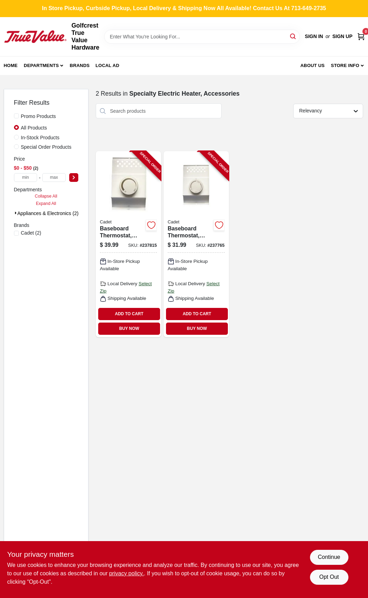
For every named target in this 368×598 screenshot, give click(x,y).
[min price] (25, 177)
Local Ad (107, 65)
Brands (80, 65)
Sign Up (342, 36)
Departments (41, 65)
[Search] (293, 36)
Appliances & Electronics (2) (48, 213)
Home (11, 65)
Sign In (314, 36)
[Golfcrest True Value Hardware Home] (35, 36)
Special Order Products (46, 147)
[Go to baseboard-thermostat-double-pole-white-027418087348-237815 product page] (128, 244)
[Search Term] (202, 37)
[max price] (54, 177)
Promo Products (38, 116)
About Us (312, 65)
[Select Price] (73, 177)
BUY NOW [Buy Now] (129, 328)
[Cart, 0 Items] (361, 36)
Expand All (46, 203)
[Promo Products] (16, 115)
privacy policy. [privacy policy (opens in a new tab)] (126, 573)
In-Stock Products (40, 137)
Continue (329, 557)
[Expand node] (15, 213)
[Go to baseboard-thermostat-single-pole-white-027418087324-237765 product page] (196, 244)
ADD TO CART (129, 313)
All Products (34, 128)
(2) (31, 233)
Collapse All (46, 196)
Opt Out (329, 577)
